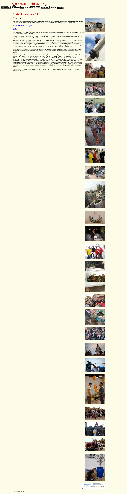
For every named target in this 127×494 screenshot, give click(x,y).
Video (15, 29)
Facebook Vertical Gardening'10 (23, 25)
